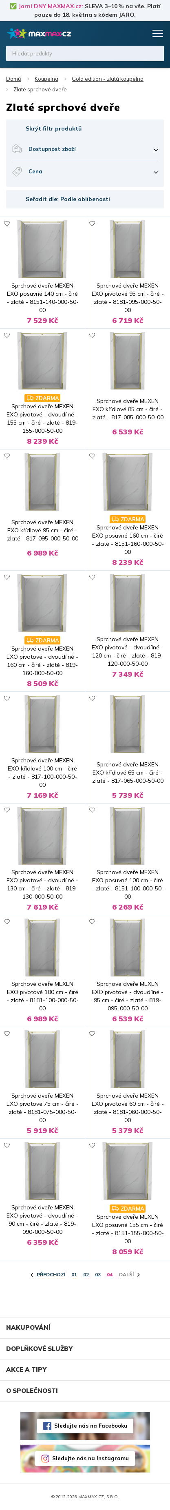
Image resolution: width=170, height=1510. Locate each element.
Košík (139, 33)
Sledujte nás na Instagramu (90, 1458)
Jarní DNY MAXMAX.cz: (50, 6)
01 (74, 1274)
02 (86, 1274)
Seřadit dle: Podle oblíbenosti (68, 199)
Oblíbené (124, 33)
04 (110, 1274)
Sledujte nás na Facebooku (90, 1425)
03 (98, 1274)
